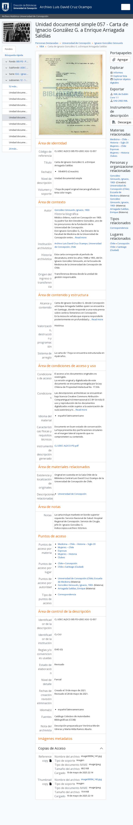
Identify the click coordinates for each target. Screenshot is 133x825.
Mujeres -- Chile (66, 547)
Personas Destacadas (46, 43)
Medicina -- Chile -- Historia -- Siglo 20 (76, 544)
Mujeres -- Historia (67, 553)
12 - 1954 (24, 80)
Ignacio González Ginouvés (108, 43)
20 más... (13, 148)
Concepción (71, 563)
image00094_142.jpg (91, 779)
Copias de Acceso (52, 748)
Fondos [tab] (9, 49)
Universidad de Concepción (76, 43)
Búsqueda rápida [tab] (14, 55)
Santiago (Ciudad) (74, 566)
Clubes (61, 557)
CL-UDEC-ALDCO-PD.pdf (66, 445)
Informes (116, 72)
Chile (60, 563)
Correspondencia (67, 594)
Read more (81, 237)
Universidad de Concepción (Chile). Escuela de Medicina (120, 190)
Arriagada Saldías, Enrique (71, 588)
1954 (41, 46)
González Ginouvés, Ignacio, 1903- (72, 209)
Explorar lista (118, 75)
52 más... (13, 86)
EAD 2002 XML (119, 100)
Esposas (62, 550)
